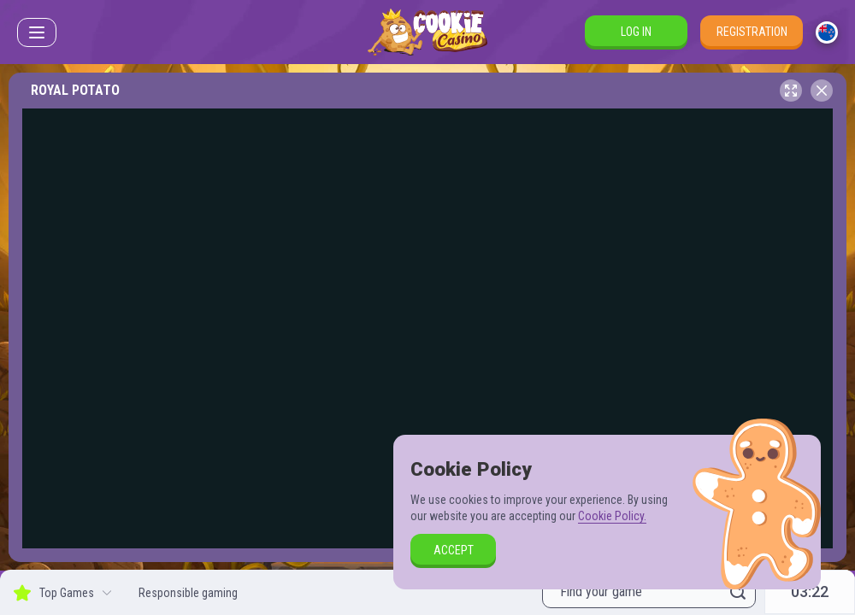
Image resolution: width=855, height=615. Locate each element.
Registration (751, 31)
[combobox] (827, 32)
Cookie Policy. (612, 516)
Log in (636, 31)
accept (453, 550)
